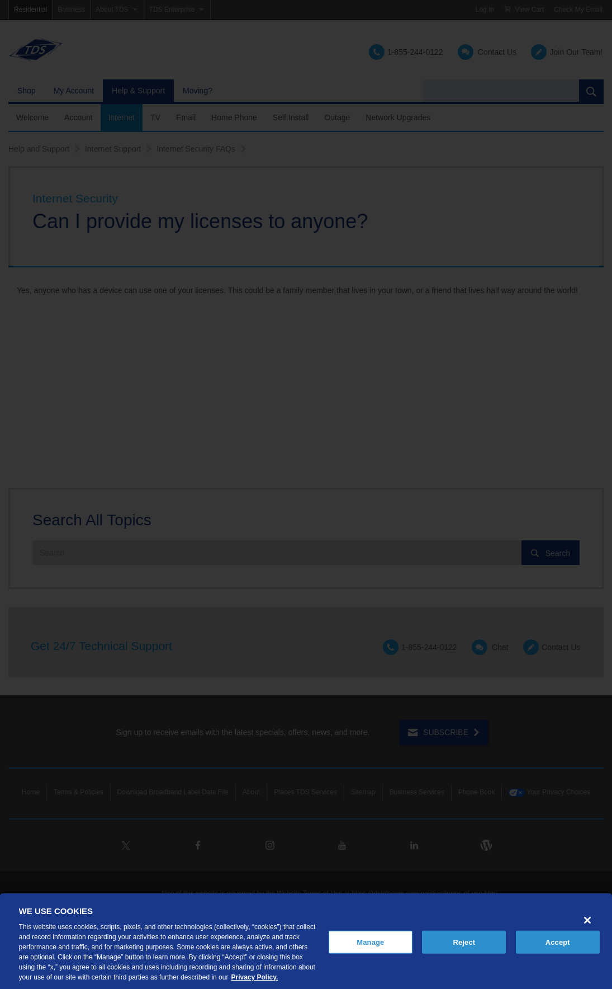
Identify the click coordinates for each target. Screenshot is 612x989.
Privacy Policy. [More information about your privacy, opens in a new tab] (254, 977)
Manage (370, 942)
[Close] (587, 920)
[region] (306, 941)
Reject (464, 942)
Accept (557, 942)
